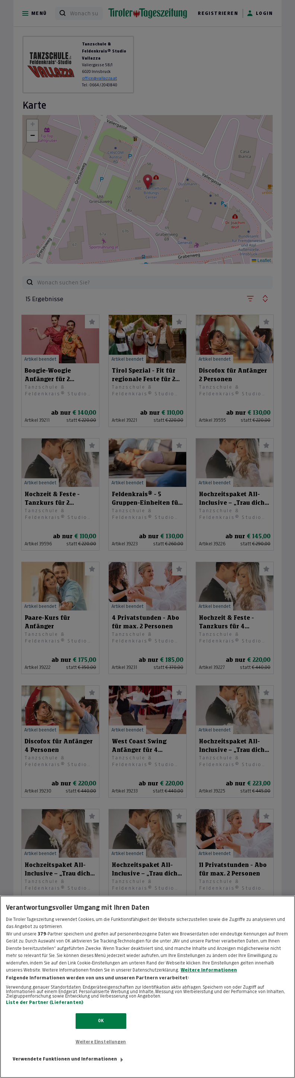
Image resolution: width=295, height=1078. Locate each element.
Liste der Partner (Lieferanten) (44, 1010)
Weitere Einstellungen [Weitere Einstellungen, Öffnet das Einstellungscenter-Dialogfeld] (101, 1049)
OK (101, 1029)
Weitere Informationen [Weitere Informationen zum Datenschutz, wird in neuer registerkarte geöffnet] (209, 978)
